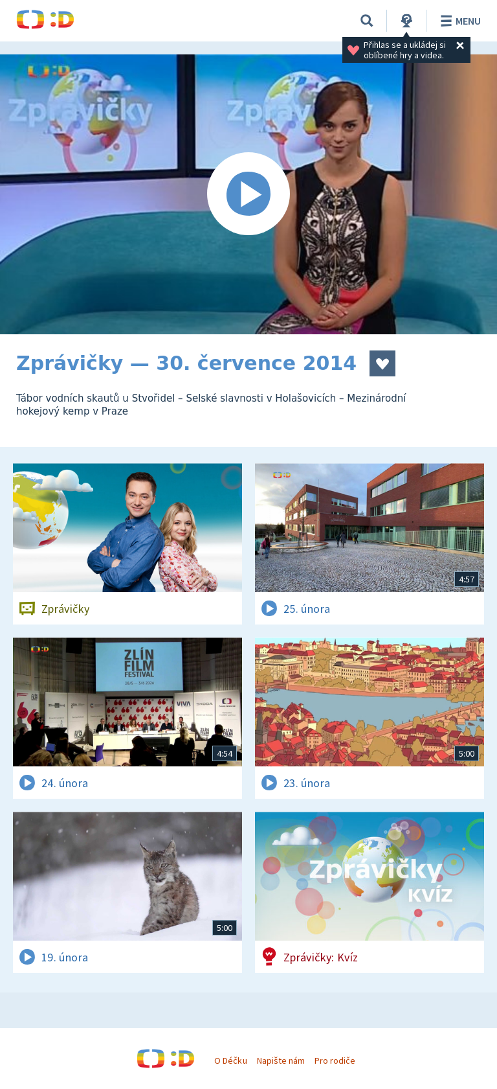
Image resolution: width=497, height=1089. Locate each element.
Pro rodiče (335, 1060)
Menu (458, 20)
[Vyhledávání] (367, 20)
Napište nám (281, 1060)
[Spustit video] (248, 194)
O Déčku (230, 1060)
